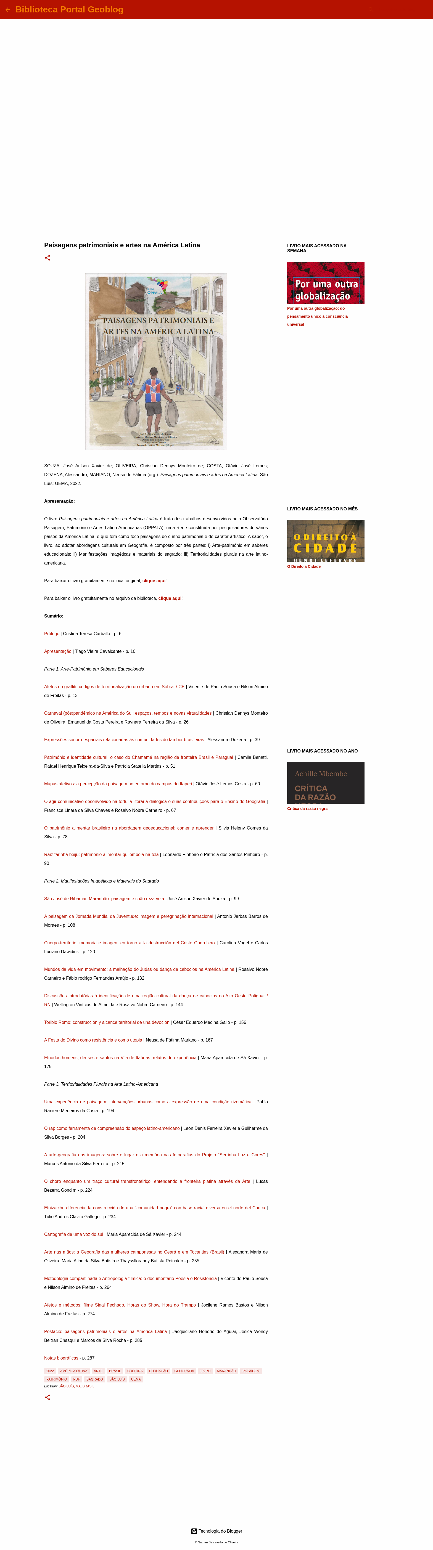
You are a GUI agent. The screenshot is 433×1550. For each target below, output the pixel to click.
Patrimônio (56, 1379)
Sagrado (94, 1379)
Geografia (184, 1371)
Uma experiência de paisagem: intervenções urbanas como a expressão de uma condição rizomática (147, 1101)
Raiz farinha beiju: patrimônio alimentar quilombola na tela (101, 854)
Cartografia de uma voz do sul (73, 1234)
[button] (47, 258)
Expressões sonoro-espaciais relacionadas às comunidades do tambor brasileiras (124, 739)
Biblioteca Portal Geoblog (69, 9)
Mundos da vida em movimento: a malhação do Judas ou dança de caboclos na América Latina (139, 969)
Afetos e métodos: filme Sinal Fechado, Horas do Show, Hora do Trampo (120, 1305)
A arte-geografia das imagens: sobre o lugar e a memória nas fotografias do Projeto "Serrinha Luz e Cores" (154, 1154)
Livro (205, 1371)
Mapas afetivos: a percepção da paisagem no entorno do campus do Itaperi (118, 783)
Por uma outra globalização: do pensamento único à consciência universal (317, 316)
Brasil (115, 1371)
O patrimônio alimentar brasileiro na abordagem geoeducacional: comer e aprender (128, 828)
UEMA (136, 1379)
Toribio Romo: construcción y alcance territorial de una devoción (107, 1022)
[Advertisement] (216, 188)
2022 (50, 1371)
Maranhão (226, 1371)
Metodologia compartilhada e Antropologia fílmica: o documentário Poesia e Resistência (130, 1278)
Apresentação (58, 651)
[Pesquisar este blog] (400, 9)
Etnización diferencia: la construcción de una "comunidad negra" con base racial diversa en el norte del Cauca (154, 1207)
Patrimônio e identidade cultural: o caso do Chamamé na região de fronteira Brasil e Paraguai (138, 757)
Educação (158, 1371)
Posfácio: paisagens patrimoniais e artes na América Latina (105, 1331)
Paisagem (251, 1371)
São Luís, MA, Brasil (76, 1386)
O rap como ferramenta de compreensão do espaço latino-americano (112, 1128)
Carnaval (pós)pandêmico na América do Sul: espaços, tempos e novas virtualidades (128, 713)
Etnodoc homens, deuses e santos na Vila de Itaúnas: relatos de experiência (120, 1057)
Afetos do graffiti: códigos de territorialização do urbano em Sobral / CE (114, 686)
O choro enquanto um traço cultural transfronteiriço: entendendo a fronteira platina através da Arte (147, 1181)
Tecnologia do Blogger (216, 1531)
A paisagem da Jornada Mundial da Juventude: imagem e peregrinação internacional (128, 916)
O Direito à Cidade (304, 566)
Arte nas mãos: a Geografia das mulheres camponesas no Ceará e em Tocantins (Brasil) (134, 1252)
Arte (98, 1371)
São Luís (117, 1379)
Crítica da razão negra (307, 808)
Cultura (135, 1371)
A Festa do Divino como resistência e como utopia (93, 1040)
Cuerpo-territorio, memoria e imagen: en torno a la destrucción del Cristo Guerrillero (129, 942)
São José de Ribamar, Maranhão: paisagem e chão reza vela (104, 898)
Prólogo (51, 633)
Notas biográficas (61, 1358)
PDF (76, 1379)
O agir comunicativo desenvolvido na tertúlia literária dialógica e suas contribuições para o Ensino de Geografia (154, 801)
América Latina (73, 1371)
